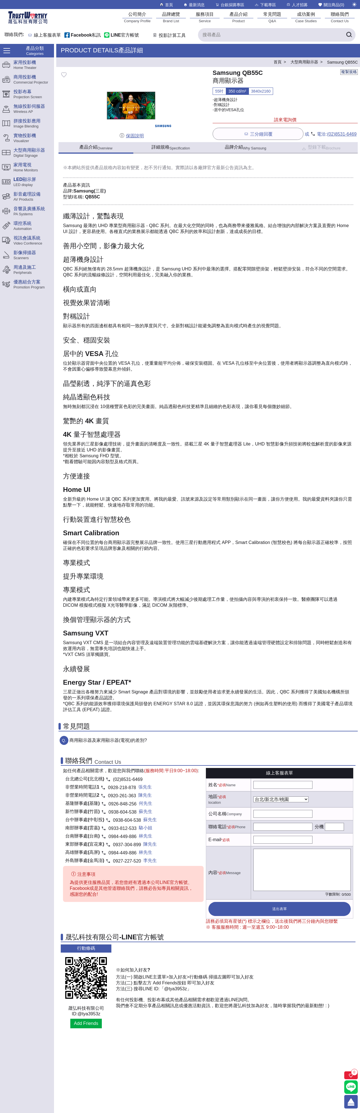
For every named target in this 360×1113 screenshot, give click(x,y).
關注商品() (331, 4)
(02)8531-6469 (342, 134)
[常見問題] (272, 17)
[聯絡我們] (340, 17)
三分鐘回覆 (258, 133)
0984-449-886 (123, 836)
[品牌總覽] (171, 17)
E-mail (214, 839)
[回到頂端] (351, 1101)
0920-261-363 (122, 795)
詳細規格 (171, 147)
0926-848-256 (123, 803)
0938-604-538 (123, 812)
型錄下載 (320, 148)
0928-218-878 (122, 787)
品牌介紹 (245, 147)
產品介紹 (95, 147)
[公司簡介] (137, 17)
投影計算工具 (169, 35)
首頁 (166, 4)
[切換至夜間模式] (354, 4)
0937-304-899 (127, 844)
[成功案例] (306, 17)
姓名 (212, 784)
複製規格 (349, 72)
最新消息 (194, 4)
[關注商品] (351, 1075)
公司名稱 (217, 813)
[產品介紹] (238, 17)
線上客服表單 (47, 35)
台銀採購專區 (229, 4)
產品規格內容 (108, 167)
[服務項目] (204, 17)
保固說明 (131, 135)
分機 (319, 826)
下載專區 (265, 4)
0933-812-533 (123, 828)
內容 (212, 872)
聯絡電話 (217, 826)
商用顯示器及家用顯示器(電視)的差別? (108, 740)
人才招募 (297, 4)
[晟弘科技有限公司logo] (27, 23)
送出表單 (279, 909)
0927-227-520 (127, 861)
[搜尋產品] (277, 35)
